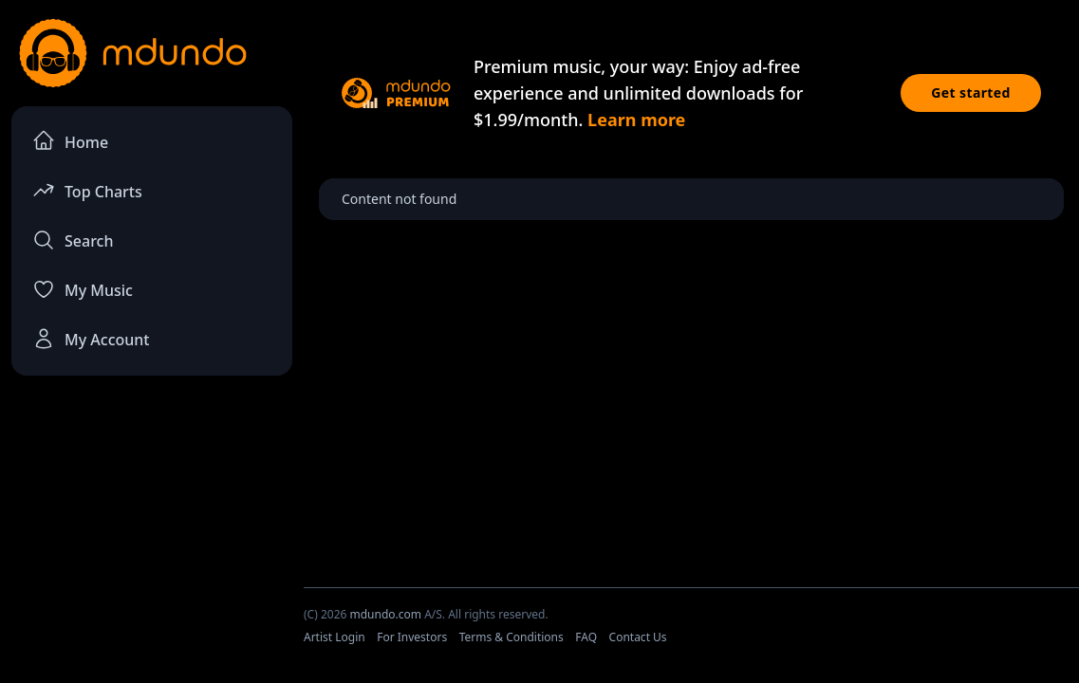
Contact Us (638, 637)
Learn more (636, 119)
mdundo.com (385, 614)
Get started (971, 92)
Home (70, 141)
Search (72, 240)
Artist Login (334, 637)
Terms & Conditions (511, 637)
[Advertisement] (151, 532)
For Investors (412, 637)
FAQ (586, 637)
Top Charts (87, 190)
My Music (82, 289)
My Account (90, 338)
